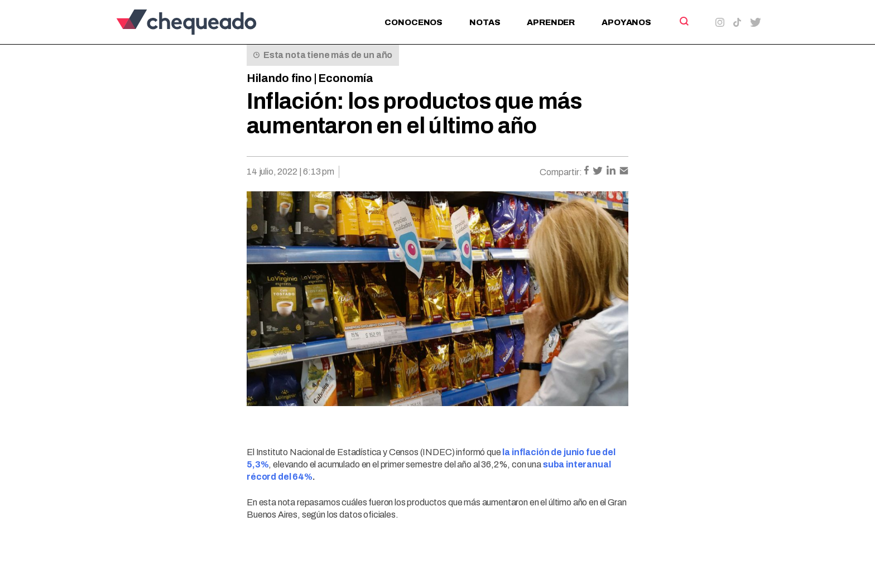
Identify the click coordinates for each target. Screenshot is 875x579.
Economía (345, 78)
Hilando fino (279, 78)
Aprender (551, 22)
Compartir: (561, 172)
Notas (484, 22)
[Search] (683, 21)
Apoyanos (626, 22)
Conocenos (413, 22)
